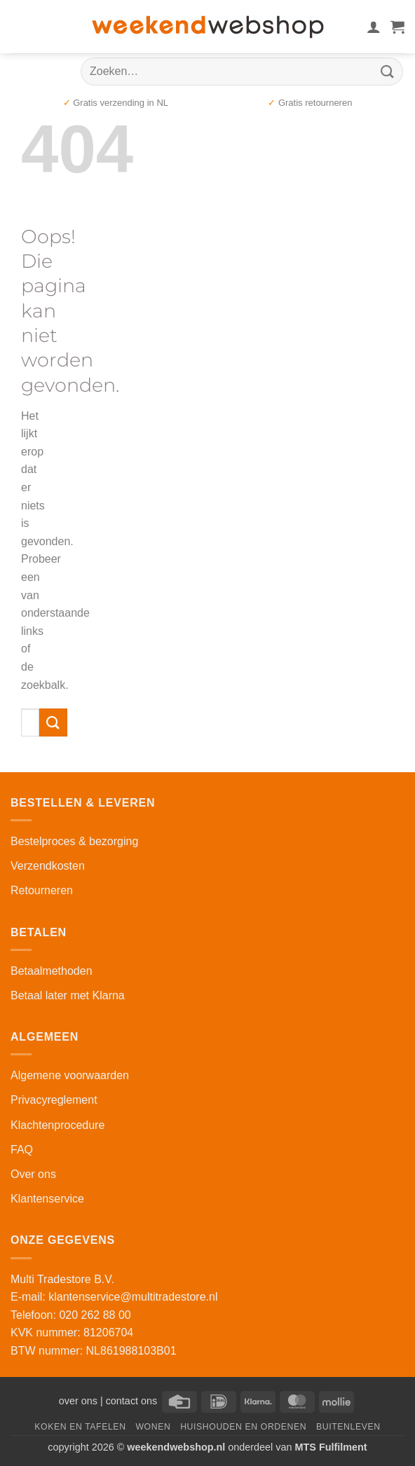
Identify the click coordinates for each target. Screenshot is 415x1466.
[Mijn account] (374, 26)
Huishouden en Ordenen (243, 1427)
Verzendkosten (48, 866)
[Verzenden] (388, 71)
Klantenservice (47, 1199)
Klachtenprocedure (57, 1125)
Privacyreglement (54, 1100)
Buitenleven (348, 1427)
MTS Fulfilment (331, 1447)
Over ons (33, 1174)
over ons (78, 1400)
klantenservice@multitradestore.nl (132, 1297)
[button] (397, 26)
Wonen (152, 1427)
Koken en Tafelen (79, 1427)
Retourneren (42, 890)
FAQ (22, 1150)
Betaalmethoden (52, 971)
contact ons (132, 1400)
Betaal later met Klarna (68, 995)
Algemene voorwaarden (70, 1075)
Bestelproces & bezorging (74, 841)
